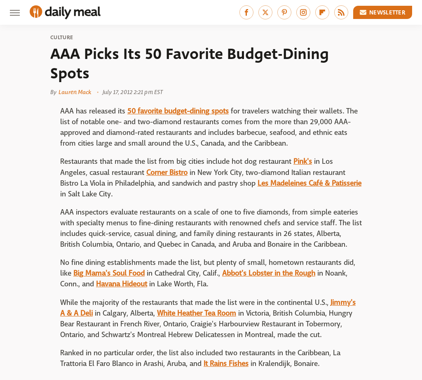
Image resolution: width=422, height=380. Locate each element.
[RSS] (341, 12)
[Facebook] (246, 12)
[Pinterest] (284, 12)
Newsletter (383, 12)
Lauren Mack (75, 92)
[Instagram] (303, 12)
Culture (61, 37)
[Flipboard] (322, 12)
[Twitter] (265, 12)
